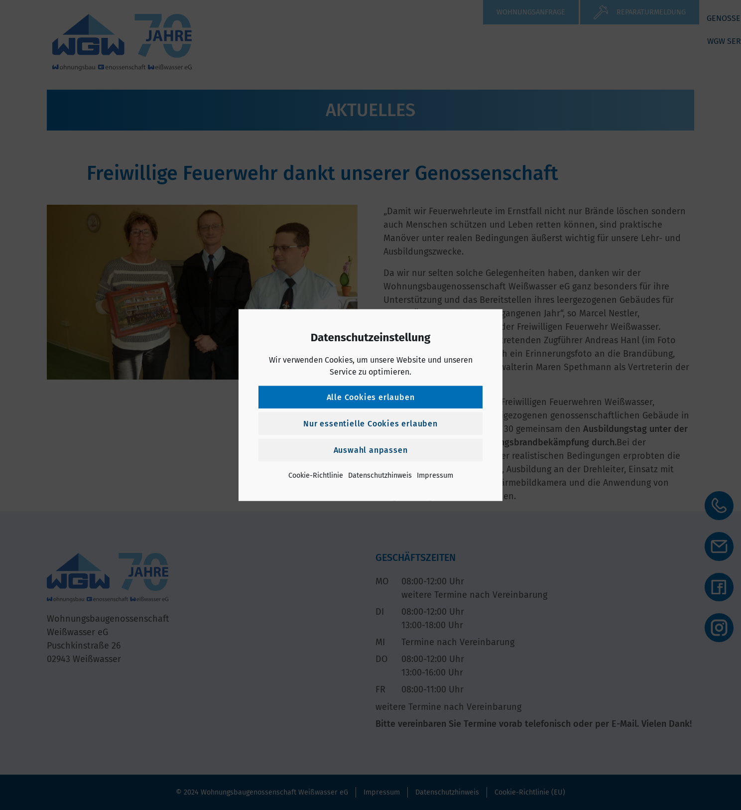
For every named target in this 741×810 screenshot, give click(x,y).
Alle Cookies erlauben (371, 397)
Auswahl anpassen (371, 449)
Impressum (435, 475)
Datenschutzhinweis (380, 475)
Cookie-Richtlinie (315, 475)
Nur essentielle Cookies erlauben (370, 423)
